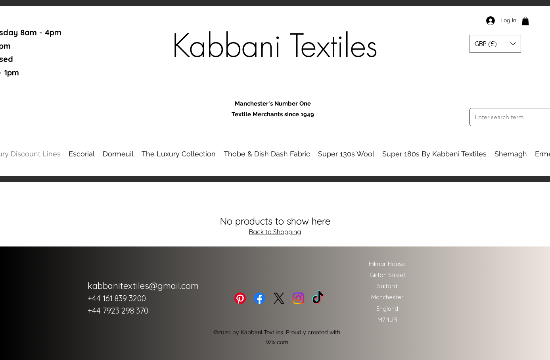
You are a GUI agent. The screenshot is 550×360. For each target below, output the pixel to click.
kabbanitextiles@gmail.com (143, 285)
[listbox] (495, 44)
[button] (525, 21)
